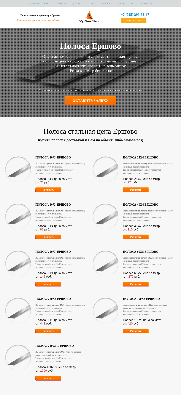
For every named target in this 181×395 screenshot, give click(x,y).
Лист (132, 3)
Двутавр (77, 3)
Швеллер (107, 3)
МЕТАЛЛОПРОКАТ (39, 3)
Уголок (91, 3)
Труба (120, 3)
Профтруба (60, 3)
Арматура (146, 3)
